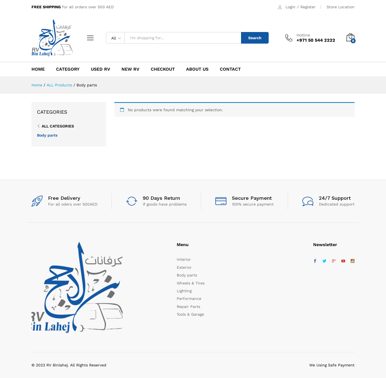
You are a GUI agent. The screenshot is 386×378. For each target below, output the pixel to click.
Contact (230, 69)
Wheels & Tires (191, 283)
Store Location (341, 7)
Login (290, 7)
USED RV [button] (100, 69)
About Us (197, 69)
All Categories (58, 126)
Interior (184, 259)
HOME (38, 69)
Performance (189, 298)
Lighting (184, 291)
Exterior (184, 267)
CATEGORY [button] (68, 69)
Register (308, 7)
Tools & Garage (190, 314)
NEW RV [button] (130, 69)
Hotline (303, 35)
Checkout (163, 69)
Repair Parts (188, 306)
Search (254, 38)
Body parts (47, 135)
